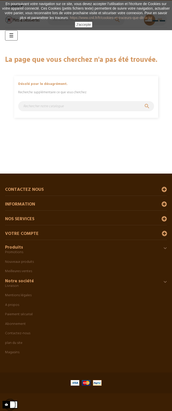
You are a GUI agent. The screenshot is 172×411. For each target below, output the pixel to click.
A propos (12, 305)
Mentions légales (18, 295)
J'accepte (83, 25)
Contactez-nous (17, 333)
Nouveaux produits (19, 262)
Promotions (14, 252)
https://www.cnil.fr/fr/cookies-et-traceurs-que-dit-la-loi (111, 18)
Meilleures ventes (18, 271)
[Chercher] (86, 106)
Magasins (12, 352)
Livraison (12, 286)
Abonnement (15, 324)
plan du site (13, 343)
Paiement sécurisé (19, 314)
